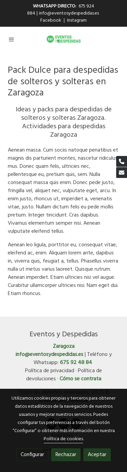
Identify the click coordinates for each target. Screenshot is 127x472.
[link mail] (121, 172)
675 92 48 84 (76, 362)
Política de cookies (63, 439)
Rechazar (66, 454)
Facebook (51, 20)
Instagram (77, 20)
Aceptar (97, 454)
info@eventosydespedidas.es (69, 13)
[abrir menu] (11, 39)
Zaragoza (64, 346)
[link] (63, 39)
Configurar (32, 454)
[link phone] (121, 161)
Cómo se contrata (80, 379)
